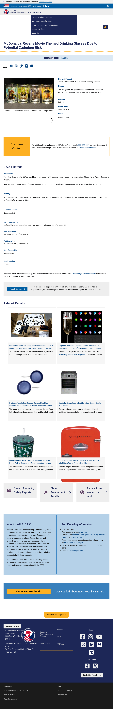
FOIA (59, 693)
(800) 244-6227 (83, 152)
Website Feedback (92, 682)
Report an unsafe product (56, 622)
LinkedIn (65, 544)
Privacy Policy (9, 702)
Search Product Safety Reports (19, 497)
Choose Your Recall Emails (28, 598)
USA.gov (60, 651)
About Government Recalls (54, 499)
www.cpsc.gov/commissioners (84, 281)
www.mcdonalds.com (87, 155)
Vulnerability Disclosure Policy (16, 697)
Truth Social (77, 544)
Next (52, 124)
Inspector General (64, 697)
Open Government (11, 706)
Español (65, 58)
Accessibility (8, 693)
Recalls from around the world (91, 499)
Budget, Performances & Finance (46, 641)
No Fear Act (62, 702)
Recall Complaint (17, 296)
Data (59, 644)
